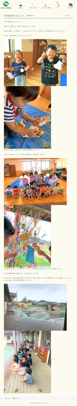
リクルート (58, 7)
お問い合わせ (71, 7)
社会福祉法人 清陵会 (6, 5)
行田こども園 (33, 7)
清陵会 (20, 7)
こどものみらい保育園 (45, 7)
